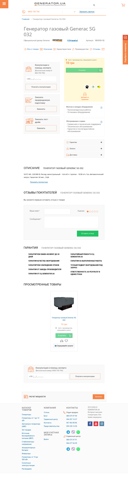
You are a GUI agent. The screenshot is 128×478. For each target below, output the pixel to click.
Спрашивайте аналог (64, 346)
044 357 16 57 (71, 419)
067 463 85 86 (71, 423)
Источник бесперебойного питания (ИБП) (28, 435)
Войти (46, 439)
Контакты (47, 423)
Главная (25, 19)
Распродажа (27, 469)
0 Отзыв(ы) (73, 40)
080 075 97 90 (71, 416)
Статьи (46, 412)
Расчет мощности (35, 397)
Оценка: (81, 211)
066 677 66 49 (71, 443)
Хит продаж (26, 430)
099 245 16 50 (71, 426)
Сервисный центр (51, 419)
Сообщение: (35, 219)
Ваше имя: (35, 211)
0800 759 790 (34, 12)
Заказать (41, 109)
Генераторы (26, 415)
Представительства (51, 426)
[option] (64, 322)
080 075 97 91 (71, 440)
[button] (24, 11)
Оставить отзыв (87, 233)
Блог (46, 416)
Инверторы (26, 454)
